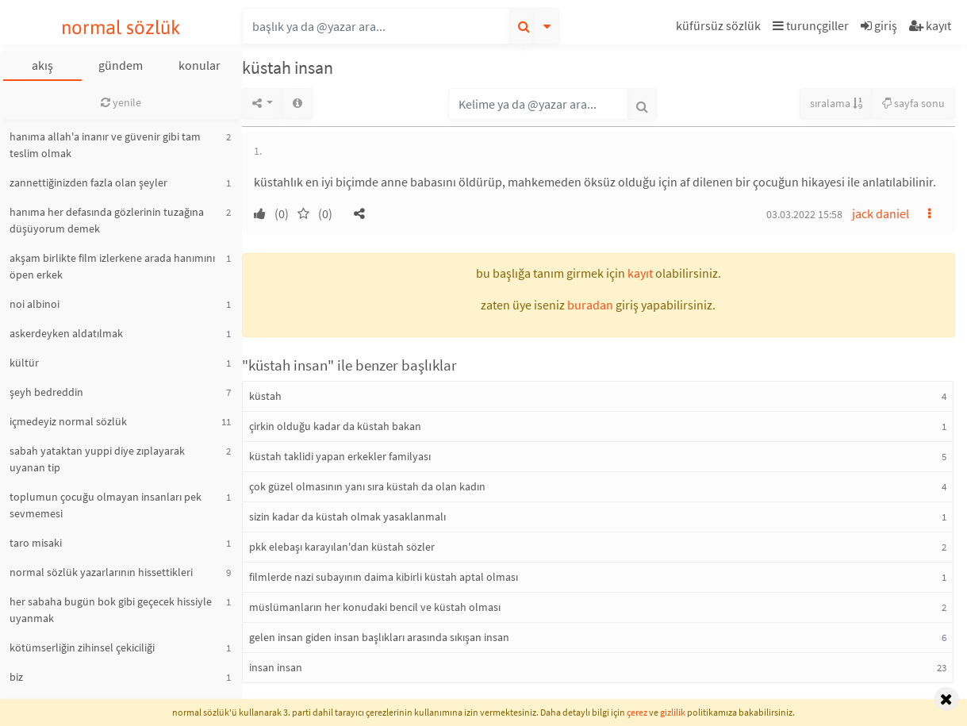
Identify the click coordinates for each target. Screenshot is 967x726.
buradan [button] (590, 305)
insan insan (275, 667)
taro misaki (36, 543)
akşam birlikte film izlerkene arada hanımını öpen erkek (112, 266)
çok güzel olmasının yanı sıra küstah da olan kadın (367, 486)
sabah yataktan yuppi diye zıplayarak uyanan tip (97, 459)
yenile (121, 102)
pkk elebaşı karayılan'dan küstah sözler (342, 547)
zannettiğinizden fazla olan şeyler (88, 182)
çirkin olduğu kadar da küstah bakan (335, 426)
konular (199, 65)
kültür (24, 362)
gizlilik (672, 712)
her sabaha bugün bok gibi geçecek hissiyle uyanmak (111, 609)
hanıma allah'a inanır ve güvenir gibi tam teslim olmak (105, 144)
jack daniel (880, 213)
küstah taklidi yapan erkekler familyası (340, 456)
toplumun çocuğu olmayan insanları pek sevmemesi (105, 505)
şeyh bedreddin (46, 392)
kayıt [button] (640, 273)
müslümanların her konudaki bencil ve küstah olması (375, 607)
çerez (637, 712)
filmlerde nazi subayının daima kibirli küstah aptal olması (383, 577)
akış (42, 65)
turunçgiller (811, 25)
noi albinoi (34, 304)
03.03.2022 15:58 (804, 214)
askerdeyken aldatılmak (66, 333)
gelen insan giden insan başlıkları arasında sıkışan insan (379, 637)
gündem (120, 65)
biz (16, 677)
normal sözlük (121, 27)
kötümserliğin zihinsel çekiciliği (82, 647)
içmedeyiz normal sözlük (68, 421)
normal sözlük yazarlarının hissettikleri (101, 572)
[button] (720, 28)
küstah (265, 396)
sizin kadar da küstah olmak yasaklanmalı (347, 516)
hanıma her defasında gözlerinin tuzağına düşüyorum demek (107, 220)
